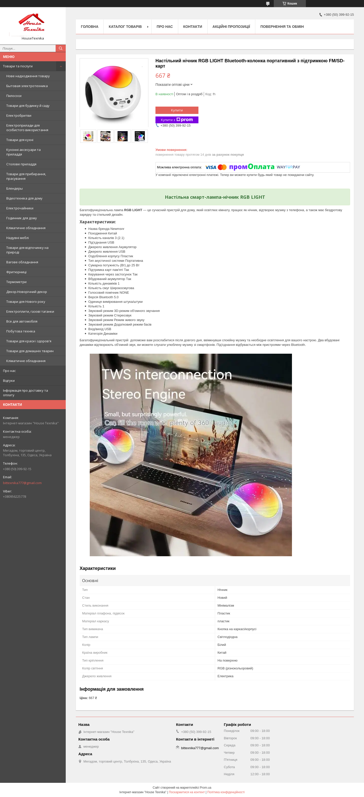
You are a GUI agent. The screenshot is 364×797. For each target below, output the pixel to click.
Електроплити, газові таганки (30, 311)
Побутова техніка (20, 331)
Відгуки (9, 380)
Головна (89, 27)
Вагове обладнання (22, 262)
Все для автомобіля (21, 321)
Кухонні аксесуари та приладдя (23, 151)
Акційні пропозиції (231, 27)
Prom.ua (205, 787)
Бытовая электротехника (27, 86)
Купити (177, 110)
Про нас (9, 370)
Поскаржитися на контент (187, 792)
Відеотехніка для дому (24, 198)
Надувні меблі (17, 237)
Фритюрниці (16, 272)
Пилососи (13, 95)
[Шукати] (61, 48)
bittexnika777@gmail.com (22, 483)
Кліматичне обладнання (26, 228)
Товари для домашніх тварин (30, 351)
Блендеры (14, 188)
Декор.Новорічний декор (26, 291)
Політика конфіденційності (226, 792)
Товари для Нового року (25, 301)
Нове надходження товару (28, 76)
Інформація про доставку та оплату (25, 392)
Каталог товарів (125, 27)
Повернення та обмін (282, 27)
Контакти (192, 27)
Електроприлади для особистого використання (27, 127)
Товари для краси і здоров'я (28, 341)
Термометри (16, 282)
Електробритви (18, 115)
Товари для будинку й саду (28, 105)
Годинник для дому (21, 218)
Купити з (177, 119)
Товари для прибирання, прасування (26, 176)
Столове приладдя (21, 164)
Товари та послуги (18, 66)
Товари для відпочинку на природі (27, 249)
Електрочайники (19, 208)
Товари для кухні (19, 139)
